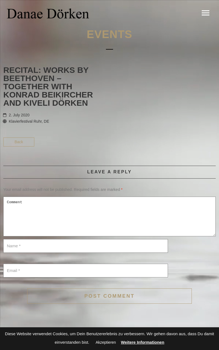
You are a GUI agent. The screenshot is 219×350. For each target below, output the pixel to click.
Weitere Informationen (142, 342)
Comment (109, 216)
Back (19, 142)
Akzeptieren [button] (106, 342)
